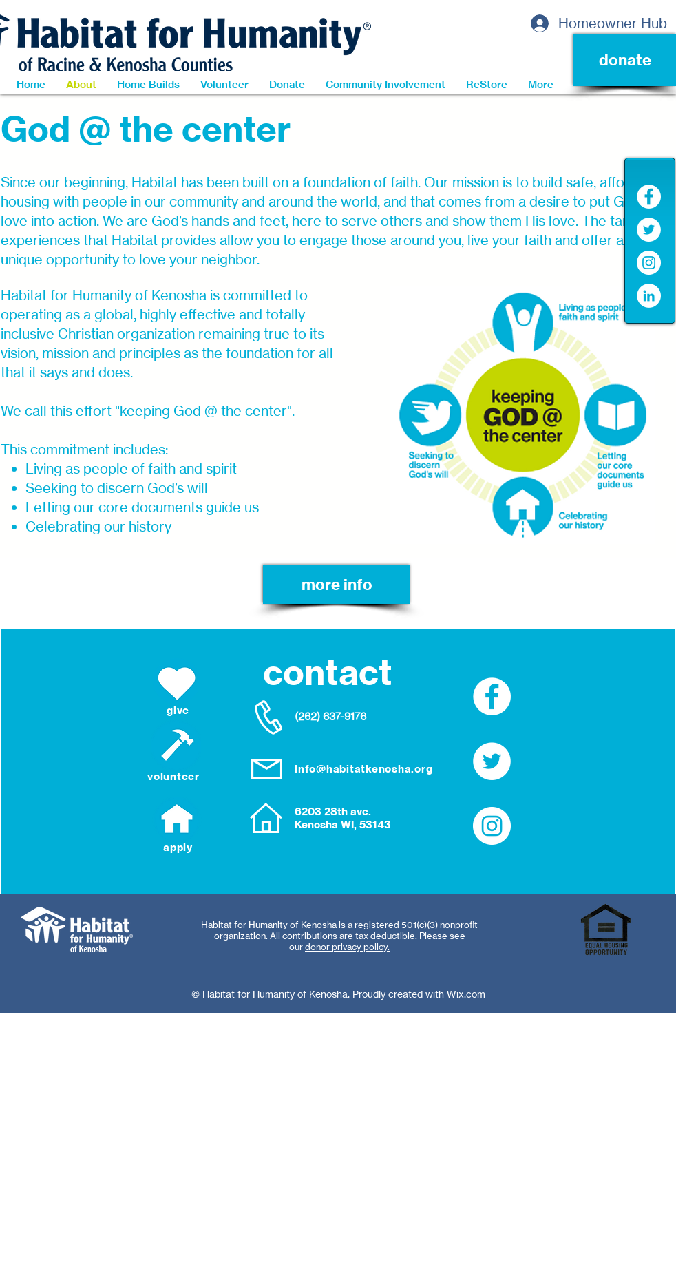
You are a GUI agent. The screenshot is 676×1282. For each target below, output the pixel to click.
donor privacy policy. (347, 946)
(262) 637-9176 (330, 716)
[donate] (624, 60)
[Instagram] (649, 263)
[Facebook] (649, 197)
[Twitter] (649, 230)
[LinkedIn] (649, 296)
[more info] (336, 584)
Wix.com (466, 994)
